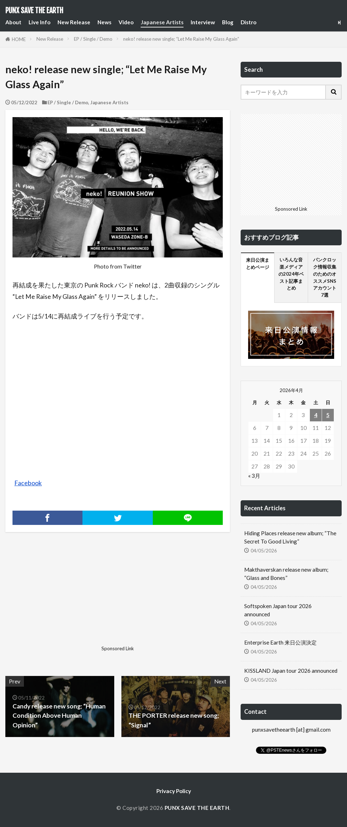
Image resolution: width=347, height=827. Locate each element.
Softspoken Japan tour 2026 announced (278, 610)
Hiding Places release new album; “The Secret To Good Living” (290, 537)
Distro (248, 22)
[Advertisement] (60, 598)
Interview (203, 22)
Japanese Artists (162, 22)
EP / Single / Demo (93, 39)
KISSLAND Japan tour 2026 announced (290, 670)
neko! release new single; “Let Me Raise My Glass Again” (181, 39)
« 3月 (254, 475)
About (13, 22)
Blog (227, 22)
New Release (73, 22)
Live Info (39, 22)
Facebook (28, 483)
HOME (19, 39)
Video (126, 22)
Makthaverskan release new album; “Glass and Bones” (286, 573)
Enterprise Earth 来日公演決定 (280, 642)
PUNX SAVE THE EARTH (34, 10)
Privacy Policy (173, 791)
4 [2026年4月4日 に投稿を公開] (315, 415)
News (104, 22)
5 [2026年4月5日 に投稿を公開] (328, 415)
